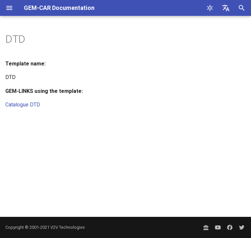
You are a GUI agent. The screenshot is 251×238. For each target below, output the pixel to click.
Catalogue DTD (22, 104)
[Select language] (225, 8)
